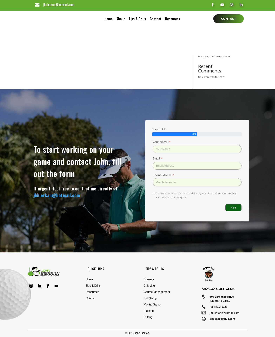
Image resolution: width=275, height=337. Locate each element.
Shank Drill (204, 30)
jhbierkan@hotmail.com (58, 4)
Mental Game (152, 304)
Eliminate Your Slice (209, 36)
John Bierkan (142, 333)
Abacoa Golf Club (218, 289)
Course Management (157, 291)
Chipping (149, 285)
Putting (148, 317)
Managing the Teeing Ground (214, 56)
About (117, 19)
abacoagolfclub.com (222, 318)
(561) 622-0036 (218, 306)
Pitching (149, 310)
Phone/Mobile (162, 175)
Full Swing (150, 298)
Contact (159, 19)
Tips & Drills (137, 19)
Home (105, 19)
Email (156, 158)
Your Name (160, 142)
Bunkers (149, 279)
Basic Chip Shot (207, 41)
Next (233, 207)
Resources (176, 19)
